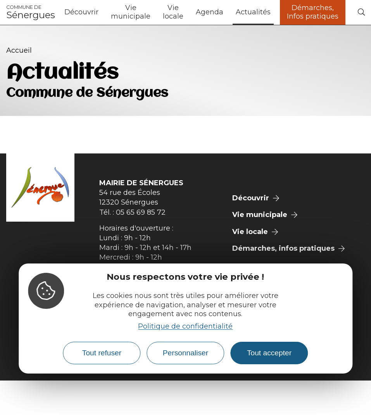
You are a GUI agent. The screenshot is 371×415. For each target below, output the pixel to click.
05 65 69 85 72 (141, 212)
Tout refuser (101, 353)
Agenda (209, 12)
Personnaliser (185, 353)
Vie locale (173, 12)
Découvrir (81, 12)
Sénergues (30, 12)
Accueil (19, 50)
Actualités (253, 12)
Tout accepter (269, 353)
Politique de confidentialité (185, 326)
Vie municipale (130, 12)
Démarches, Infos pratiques (312, 12)
